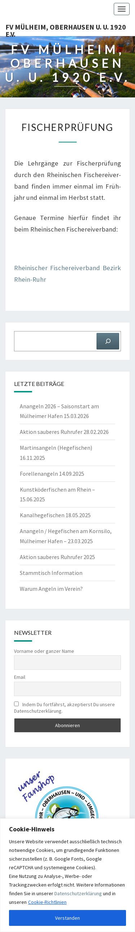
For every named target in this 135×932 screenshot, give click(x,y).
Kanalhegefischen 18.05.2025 (55, 515)
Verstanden (67, 918)
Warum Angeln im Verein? (51, 588)
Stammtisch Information (51, 572)
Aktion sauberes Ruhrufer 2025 (57, 556)
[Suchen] (107, 341)
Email (19, 677)
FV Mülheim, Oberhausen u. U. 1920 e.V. (65, 29)
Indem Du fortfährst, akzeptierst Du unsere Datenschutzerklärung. (64, 707)
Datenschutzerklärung (78, 893)
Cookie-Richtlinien (47, 902)
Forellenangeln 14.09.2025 (52, 473)
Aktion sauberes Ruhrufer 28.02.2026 (64, 431)
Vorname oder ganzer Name (44, 651)
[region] (67, 875)
